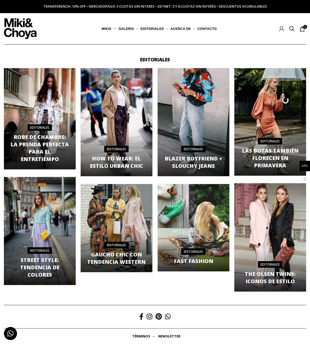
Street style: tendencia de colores (39, 267)
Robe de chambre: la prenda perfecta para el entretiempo (39, 148)
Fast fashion (193, 261)
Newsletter (169, 336)
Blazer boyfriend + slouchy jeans (193, 162)
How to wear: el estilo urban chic (116, 162)
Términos (141, 336)
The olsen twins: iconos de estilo (270, 277)
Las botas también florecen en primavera (270, 158)
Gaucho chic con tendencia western (116, 258)
